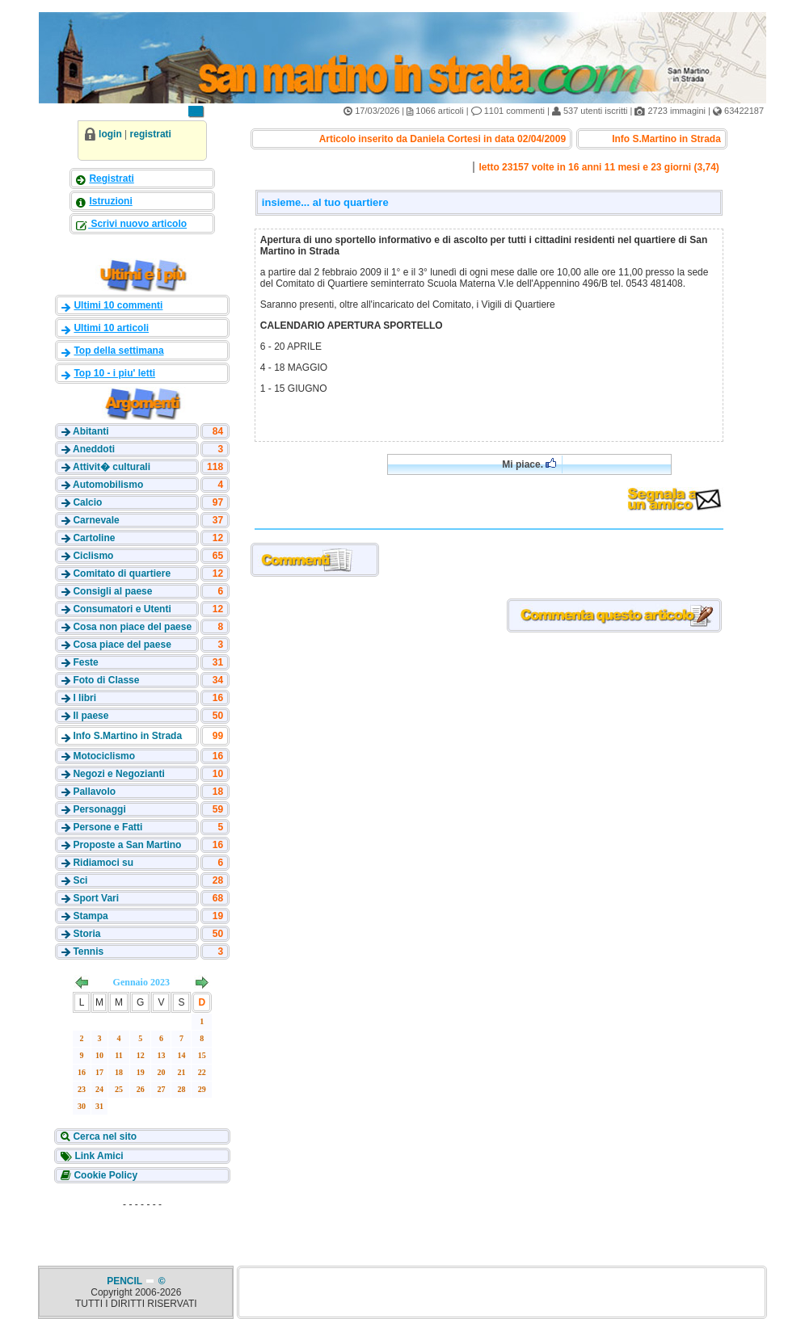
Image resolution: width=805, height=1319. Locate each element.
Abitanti (91, 431)
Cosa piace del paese (122, 644)
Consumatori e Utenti (122, 609)
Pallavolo (94, 791)
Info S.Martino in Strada (127, 735)
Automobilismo (108, 484)
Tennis (88, 951)
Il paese (90, 715)
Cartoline (94, 538)
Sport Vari (96, 898)
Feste (85, 662)
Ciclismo (93, 555)
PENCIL (126, 1281)
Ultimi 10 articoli (111, 328)
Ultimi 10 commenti (118, 305)
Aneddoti (94, 449)
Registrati (111, 178)
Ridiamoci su (103, 862)
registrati (150, 134)
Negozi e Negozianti (118, 773)
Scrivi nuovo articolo (137, 223)
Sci (80, 880)
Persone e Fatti (107, 827)
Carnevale (96, 520)
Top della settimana (118, 350)
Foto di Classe (106, 680)
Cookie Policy (104, 1175)
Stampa (90, 916)
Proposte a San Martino (127, 845)
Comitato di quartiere (122, 573)
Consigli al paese (112, 591)
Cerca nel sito (103, 1136)
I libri (84, 698)
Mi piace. (529, 464)
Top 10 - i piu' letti (114, 373)
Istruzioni (110, 201)
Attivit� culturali (111, 467)
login (110, 134)
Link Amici (98, 1155)
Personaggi (99, 809)
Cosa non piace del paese (132, 626)
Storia (86, 933)
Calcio (87, 502)
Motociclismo (104, 756)
